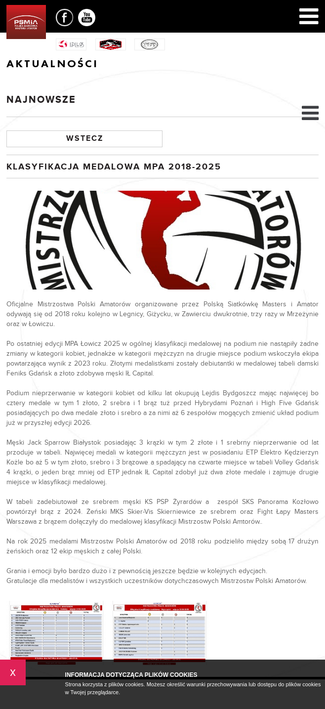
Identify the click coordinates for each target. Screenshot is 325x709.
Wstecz (84, 138)
